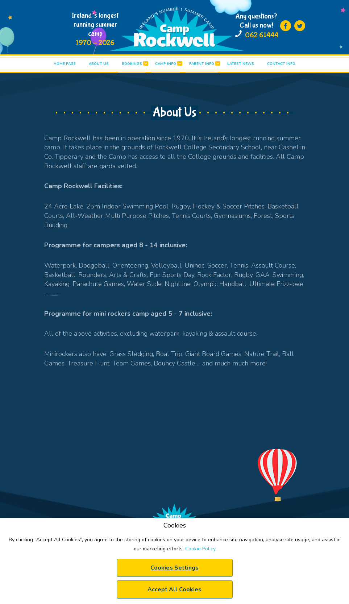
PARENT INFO (201, 63)
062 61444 (261, 35)
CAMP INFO (165, 63)
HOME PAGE (65, 63)
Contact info (281, 63)
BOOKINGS (132, 63)
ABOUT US (99, 63)
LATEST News (240, 63)
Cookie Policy (200, 548)
